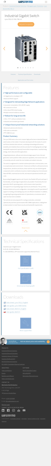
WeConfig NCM (27, 404)
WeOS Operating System (29, 402)
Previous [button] (4, 48)
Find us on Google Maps (9, 424)
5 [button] (28, 68)
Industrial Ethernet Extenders (10, 385)
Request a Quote (26, 24)
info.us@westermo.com (12, 432)
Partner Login (6, 436)
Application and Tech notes (25, 81)
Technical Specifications (25, 75)
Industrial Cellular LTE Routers (10, 387)
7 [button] (33, 68)
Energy (3, 404)
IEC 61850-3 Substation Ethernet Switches (13, 395)
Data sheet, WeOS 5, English (19, 339)
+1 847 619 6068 (10, 430)
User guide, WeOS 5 (16, 342)
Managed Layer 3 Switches (35, 6)
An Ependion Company (15, 450)
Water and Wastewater (8, 410)
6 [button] (30, 68)
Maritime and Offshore (8, 407)
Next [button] (46, 48)
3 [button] (23, 68)
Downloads (37, 75)
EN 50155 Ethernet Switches (9, 393)
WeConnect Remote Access (30, 407)
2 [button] (20, 68)
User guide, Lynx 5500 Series (19, 335)
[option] (25, 48)
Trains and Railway (7, 402)
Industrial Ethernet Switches (17, 6)
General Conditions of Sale (33, 450)
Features (13, 75)
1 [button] (18, 68)
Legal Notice (24, 450)
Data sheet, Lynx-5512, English (20, 332)
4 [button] (25, 68)
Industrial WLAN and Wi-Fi (8, 390)
